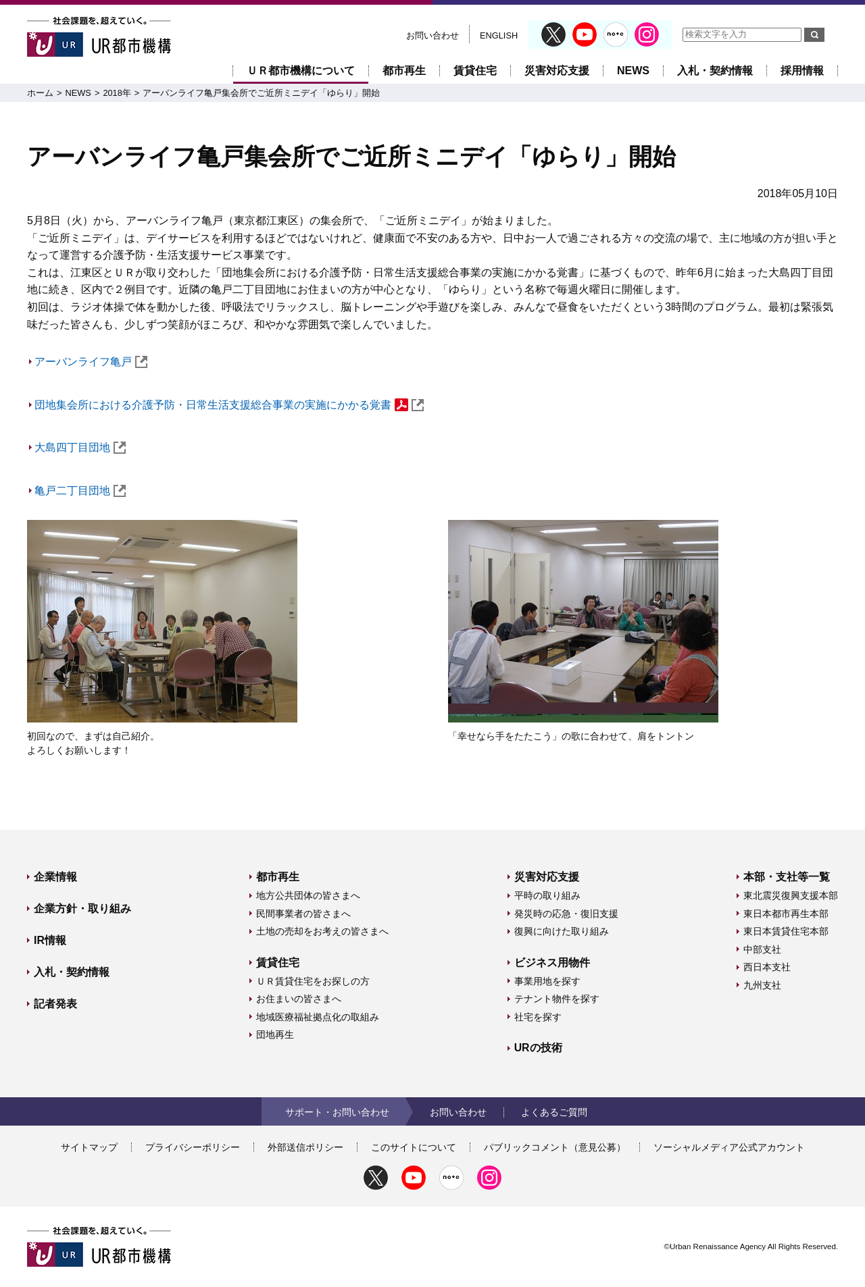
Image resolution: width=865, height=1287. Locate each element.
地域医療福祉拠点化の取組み (317, 1017)
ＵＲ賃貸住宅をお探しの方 (313, 981)
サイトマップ (89, 1147)
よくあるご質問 (554, 1112)
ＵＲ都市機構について (301, 70)
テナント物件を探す (556, 998)
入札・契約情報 (715, 70)
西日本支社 (767, 967)
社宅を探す (538, 1017)
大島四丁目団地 (80, 447)
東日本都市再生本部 (786, 913)
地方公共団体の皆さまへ (308, 895)
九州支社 (762, 985)
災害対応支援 (556, 70)
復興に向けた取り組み (561, 931)
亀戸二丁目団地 (80, 490)
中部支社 (762, 949)
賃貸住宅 (475, 70)
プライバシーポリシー (192, 1147)
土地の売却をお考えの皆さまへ (322, 931)
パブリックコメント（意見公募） (555, 1147)
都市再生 (404, 70)
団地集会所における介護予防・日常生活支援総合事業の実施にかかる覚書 (229, 405)
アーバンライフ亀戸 (90, 361)
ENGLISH (499, 35)
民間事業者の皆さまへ (303, 913)
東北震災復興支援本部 (790, 895)
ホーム (40, 93)
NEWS (633, 70)
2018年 (116, 93)
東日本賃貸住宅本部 (786, 931)
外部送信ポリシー (305, 1147)
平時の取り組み (547, 895)
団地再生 (275, 1034)
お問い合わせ (432, 35)
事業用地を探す (547, 981)
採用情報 (802, 70)
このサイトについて (413, 1147)
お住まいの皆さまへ (298, 998)
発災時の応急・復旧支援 (566, 913)
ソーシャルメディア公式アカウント (729, 1147)
